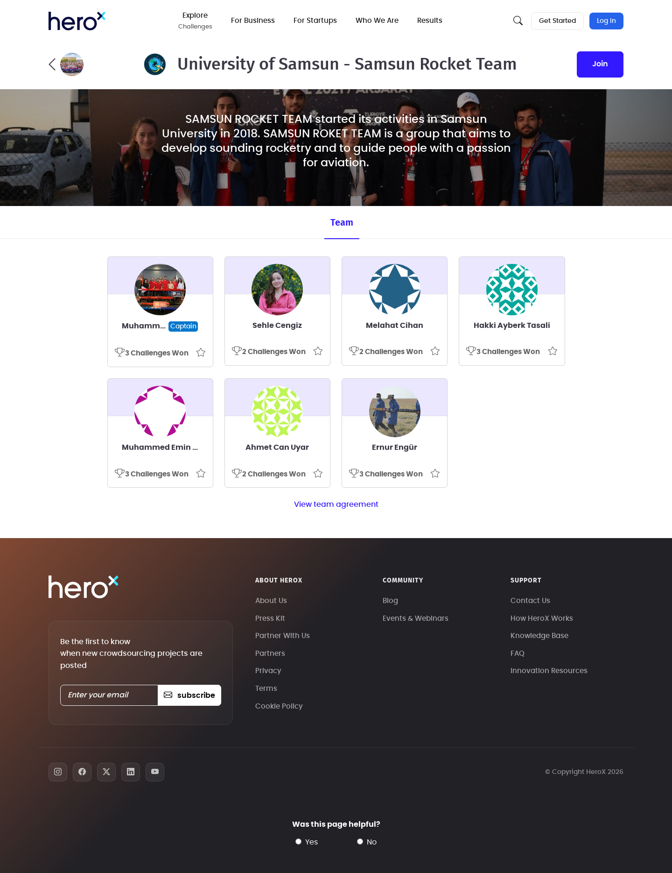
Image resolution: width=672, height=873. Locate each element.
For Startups (315, 20)
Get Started (557, 21)
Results (429, 20)
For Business (253, 20)
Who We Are (377, 20)
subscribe (189, 695)
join (600, 64)
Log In (606, 21)
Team (341, 222)
